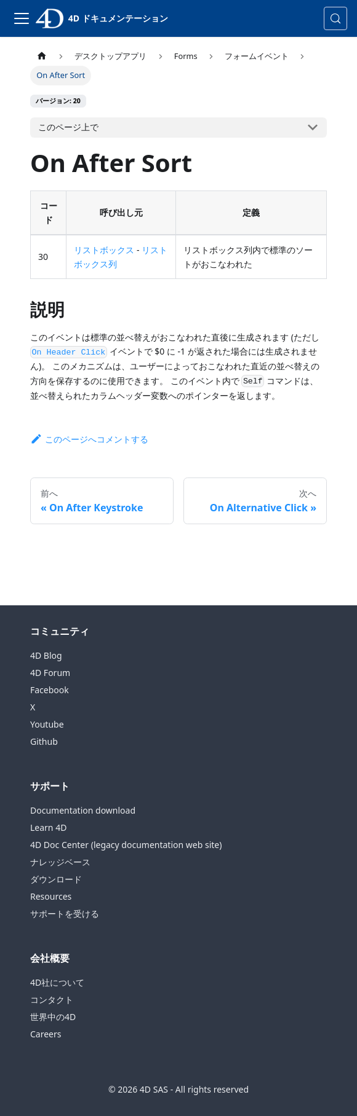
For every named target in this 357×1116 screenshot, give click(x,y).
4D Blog (46, 655)
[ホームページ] (42, 56)
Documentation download (82, 810)
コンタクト (51, 999)
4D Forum (50, 672)
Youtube (47, 724)
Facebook (49, 690)
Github (44, 741)
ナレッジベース (60, 862)
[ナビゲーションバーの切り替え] (21, 18)
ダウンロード (56, 879)
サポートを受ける (64, 913)
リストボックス (104, 250)
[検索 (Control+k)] (335, 18)
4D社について (57, 982)
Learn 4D (48, 827)
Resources (50, 896)
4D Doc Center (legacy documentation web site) (126, 845)
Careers (45, 1034)
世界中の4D (53, 1017)
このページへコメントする (89, 439)
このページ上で (68, 127)
